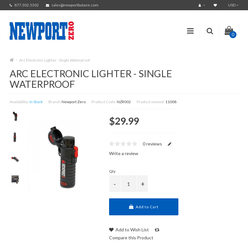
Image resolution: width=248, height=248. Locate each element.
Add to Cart (143, 206)
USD (233, 5)
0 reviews (152, 143)
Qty (112, 171)
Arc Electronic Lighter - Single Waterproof (54, 60)
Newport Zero (74, 101)
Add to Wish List (129, 229)
